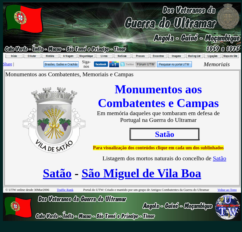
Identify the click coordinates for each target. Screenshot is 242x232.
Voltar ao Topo (227, 190)
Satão (219, 158)
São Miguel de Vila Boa (141, 173)
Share (7, 64)
